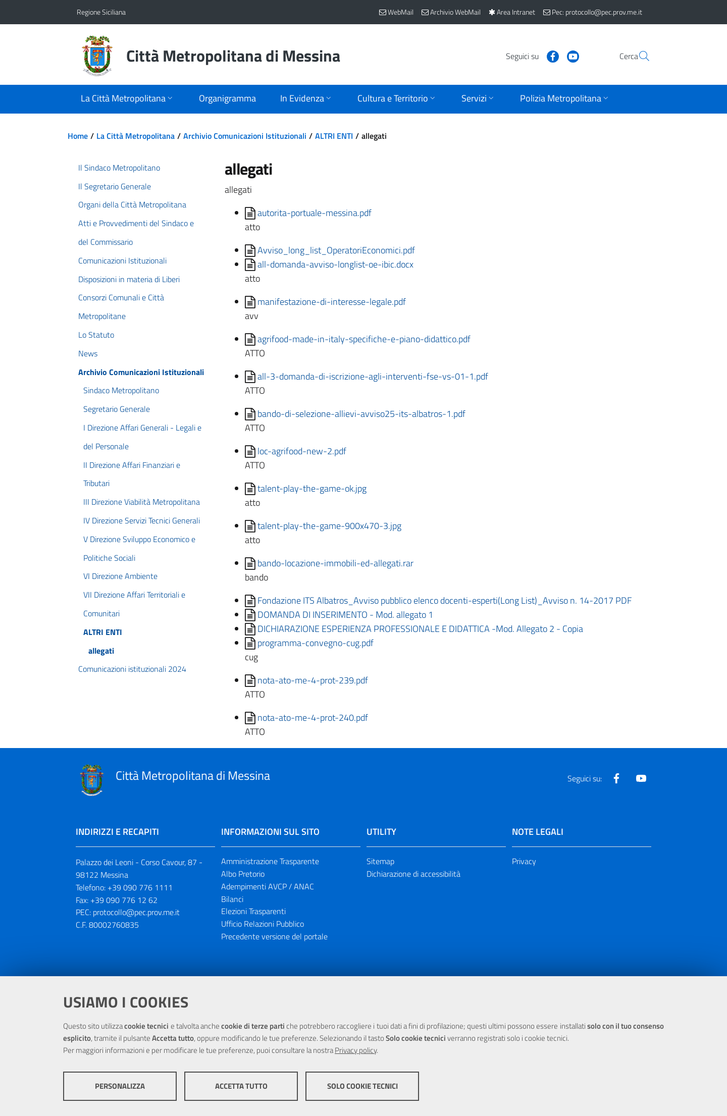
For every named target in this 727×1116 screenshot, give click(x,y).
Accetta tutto (241, 1086)
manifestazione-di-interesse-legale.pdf (331, 301)
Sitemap (380, 861)
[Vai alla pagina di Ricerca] (638, 56)
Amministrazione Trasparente (270, 861)
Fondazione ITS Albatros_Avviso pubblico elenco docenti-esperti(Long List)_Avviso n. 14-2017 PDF (444, 600)
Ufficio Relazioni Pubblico (262, 924)
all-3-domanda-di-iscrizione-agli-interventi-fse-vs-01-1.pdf (372, 376)
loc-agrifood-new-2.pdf (301, 451)
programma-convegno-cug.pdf (315, 643)
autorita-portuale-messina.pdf (314, 213)
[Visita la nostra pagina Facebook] (528, 55)
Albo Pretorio (243, 874)
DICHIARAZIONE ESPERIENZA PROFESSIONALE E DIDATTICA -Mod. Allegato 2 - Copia (420, 628)
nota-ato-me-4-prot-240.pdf (312, 717)
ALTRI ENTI (334, 136)
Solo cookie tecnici (362, 1086)
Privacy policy (356, 1050)
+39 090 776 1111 (140, 887)
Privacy (524, 861)
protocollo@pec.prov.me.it (136, 912)
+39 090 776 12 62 (124, 900)
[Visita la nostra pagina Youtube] (549, 55)
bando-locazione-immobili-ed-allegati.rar (335, 563)
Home (78, 136)
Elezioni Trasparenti (253, 911)
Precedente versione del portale (274, 936)
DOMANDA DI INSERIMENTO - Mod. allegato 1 (345, 614)
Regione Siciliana (101, 12)
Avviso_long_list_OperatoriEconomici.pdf (336, 250)
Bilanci (232, 899)
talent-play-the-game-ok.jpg (312, 488)
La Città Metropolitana (135, 136)
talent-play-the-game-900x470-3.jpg (329, 526)
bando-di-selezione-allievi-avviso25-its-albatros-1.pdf (361, 413)
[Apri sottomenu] (128, 99)
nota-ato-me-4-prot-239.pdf (312, 680)
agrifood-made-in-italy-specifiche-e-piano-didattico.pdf (364, 339)
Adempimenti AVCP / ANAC (267, 886)
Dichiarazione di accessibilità (413, 874)
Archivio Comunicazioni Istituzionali (244, 136)
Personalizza (120, 1086)
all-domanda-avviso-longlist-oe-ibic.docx (335, 264)
